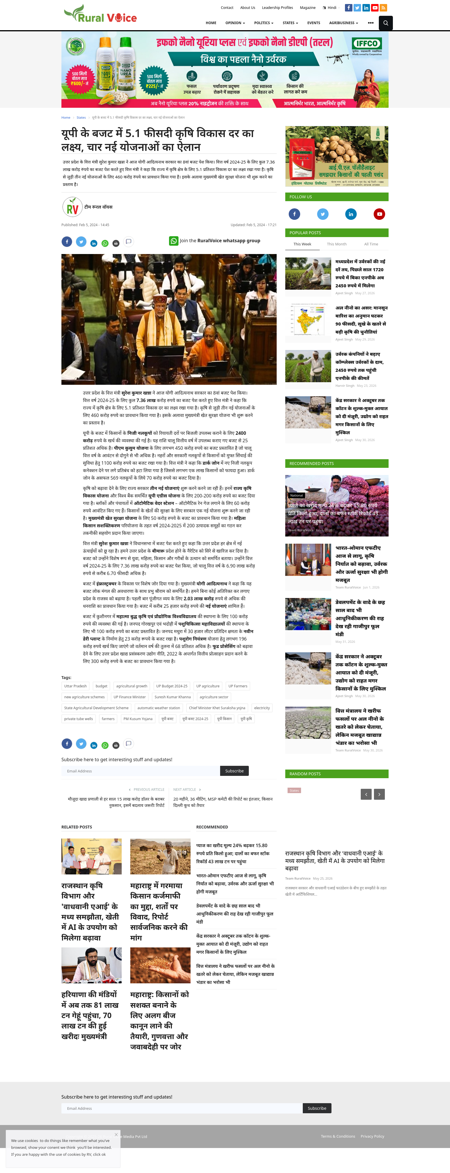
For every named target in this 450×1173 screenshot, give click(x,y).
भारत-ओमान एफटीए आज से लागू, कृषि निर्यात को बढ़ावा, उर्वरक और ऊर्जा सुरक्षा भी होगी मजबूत (235, 883)
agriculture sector (214, 697)
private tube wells (78, 718)
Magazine (308, 7)
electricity (262, 707)
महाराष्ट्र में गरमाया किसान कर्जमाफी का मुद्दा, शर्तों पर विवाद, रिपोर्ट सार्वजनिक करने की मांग (159, 924)
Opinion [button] (235, 22)
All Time (371, 244)
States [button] (290, 22)
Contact (227, 7)
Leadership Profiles (277, 7)
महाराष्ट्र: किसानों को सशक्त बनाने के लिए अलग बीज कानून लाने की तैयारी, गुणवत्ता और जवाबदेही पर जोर (159, 1045)
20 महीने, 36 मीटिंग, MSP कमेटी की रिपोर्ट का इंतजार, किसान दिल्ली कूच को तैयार (223, 802)
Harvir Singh (344, 385)
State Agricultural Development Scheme (96, 707)
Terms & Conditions (338, 1161)
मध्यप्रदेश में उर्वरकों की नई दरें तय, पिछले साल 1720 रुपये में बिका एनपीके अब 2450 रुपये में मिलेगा (360, 273)
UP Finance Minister (130, 697)
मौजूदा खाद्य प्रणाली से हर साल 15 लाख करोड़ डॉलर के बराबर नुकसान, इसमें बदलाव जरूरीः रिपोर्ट (116, 802)
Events (313, 22)
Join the (214, 240)
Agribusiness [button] (343, 22)
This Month (337, 244)
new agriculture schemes (84, 697)
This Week (302, 244)
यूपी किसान (224, 718)
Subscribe (234, 771)
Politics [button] (264, 22)
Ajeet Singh (344, 293)
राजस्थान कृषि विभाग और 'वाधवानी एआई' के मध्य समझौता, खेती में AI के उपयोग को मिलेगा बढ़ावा (90, 924)
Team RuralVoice (301, 530)
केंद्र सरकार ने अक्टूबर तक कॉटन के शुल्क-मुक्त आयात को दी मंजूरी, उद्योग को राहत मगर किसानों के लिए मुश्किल (233, 944)
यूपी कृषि (246, 718)
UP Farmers (237, 686)
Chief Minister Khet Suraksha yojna (217, 707)
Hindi (332, 7)
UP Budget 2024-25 (171, 686)
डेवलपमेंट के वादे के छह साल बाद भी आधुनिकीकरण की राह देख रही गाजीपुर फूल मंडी (235, 914)
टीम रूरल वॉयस (98, 207)
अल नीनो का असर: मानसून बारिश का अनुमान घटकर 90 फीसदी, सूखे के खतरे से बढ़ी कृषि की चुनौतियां (361, 320)
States (81, 117)
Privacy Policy (372, 1161)
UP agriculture (208, 686)
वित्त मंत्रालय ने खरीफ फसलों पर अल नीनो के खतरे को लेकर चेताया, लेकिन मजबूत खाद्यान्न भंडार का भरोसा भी (235, 974)
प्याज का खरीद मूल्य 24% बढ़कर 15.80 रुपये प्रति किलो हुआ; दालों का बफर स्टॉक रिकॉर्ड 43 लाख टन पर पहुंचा (232, 853)
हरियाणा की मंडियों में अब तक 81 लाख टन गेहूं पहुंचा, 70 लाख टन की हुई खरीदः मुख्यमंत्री (90, 1040)
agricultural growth (131, 686)
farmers (108, 718)
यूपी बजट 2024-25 (195, 718)
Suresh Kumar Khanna (173, 697)
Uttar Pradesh (75, 686)
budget (101, 686)
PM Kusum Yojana (138, 718)
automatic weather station (158, 707)
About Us (247, 7)
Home (211, 22)
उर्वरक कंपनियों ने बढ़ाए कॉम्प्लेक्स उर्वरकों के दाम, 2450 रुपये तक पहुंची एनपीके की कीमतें (359, 366)
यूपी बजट (168, 718)
